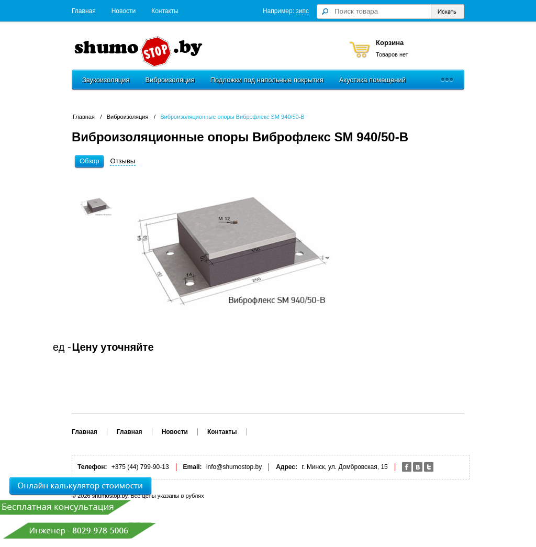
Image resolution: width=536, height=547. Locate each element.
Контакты (164, 11)
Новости (123, 11)
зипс (302, 11)
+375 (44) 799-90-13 (140, 467)
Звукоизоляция (105, 80)
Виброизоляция (169, 80)
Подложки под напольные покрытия (266, 80)
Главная (84, 11)
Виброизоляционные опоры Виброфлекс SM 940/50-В (232, 117)
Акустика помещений (372, 80)
